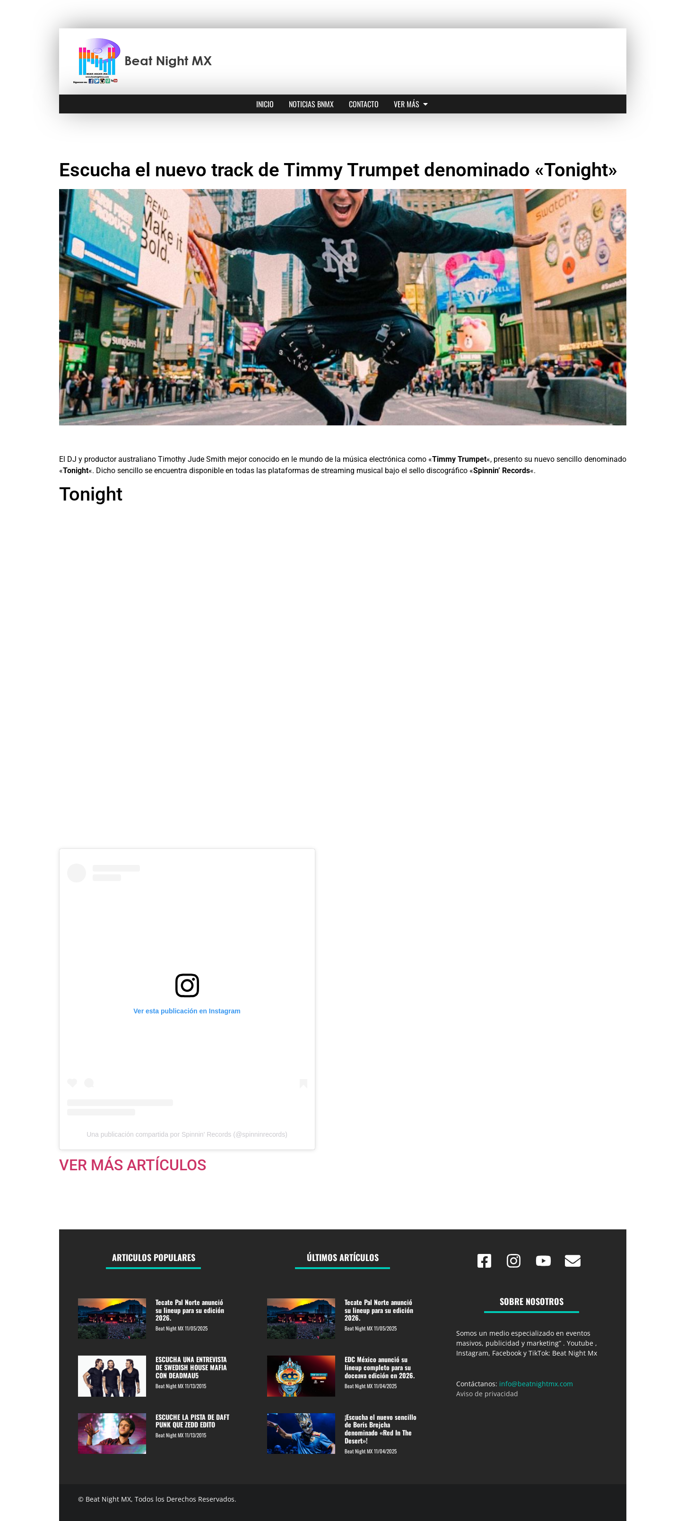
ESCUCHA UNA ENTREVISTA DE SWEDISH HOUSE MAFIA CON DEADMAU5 (191, 1367)
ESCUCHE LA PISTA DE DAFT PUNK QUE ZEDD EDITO (192, 1421)
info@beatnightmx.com (536, 1383)
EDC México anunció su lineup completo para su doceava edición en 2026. (380, 1367)
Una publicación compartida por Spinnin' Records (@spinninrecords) (187, 1134)
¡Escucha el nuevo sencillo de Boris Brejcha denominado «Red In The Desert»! (380, 1428)
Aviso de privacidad (487, 1393)
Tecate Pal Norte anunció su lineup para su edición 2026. (190, 1310)
